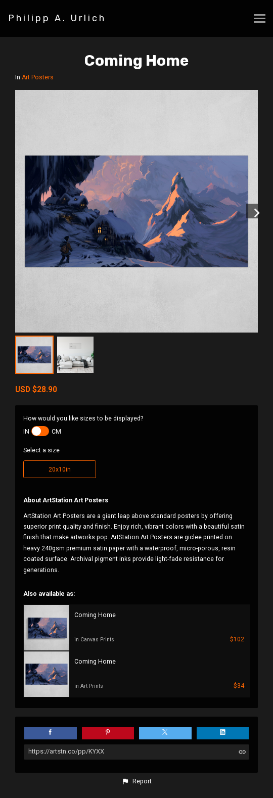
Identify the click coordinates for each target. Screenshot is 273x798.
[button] (136, 781)
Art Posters (38, 77)
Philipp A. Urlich (57, 18)
